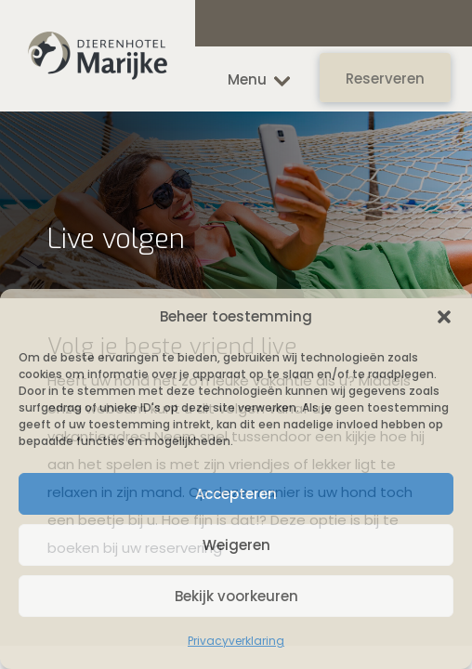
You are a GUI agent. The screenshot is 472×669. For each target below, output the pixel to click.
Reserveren (385, 78)
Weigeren (236, 545)
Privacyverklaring (236, 641)
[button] (444, 317)
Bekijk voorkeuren (236, 596)
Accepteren (236, 494)
